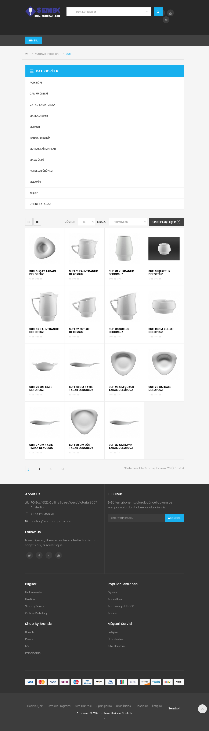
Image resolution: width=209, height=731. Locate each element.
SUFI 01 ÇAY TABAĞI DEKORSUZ (42, 272)
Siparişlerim (104, 706)
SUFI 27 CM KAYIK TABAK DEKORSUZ (41, 446)
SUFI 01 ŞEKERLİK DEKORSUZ (159, 272)
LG (27, 646)
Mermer (35, 127)
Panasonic (33, 653)
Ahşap (34, 193)
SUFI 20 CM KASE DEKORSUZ (40, 388)
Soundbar (115, 599)
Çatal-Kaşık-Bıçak (42, 105)
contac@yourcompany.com (51, 521)
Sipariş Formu (35, 606)
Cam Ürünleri (39, 93)
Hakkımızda (33, 592)
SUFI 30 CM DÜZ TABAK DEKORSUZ (81, 446)
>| (62, 469)
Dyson (112, 592)
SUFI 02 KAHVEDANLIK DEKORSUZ (44, 330)
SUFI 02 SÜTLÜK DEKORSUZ (79, 330)
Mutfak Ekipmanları (43, 149)
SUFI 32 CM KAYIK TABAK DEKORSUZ (121, 446)
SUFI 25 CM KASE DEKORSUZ (159, 388)
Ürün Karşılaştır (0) (166, 222)
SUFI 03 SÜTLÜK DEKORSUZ (119, 330)
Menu (34, 40)
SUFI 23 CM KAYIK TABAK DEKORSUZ (81, 388)
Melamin (35, 181)
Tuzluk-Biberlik (40, 138)
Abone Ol (174, 518)
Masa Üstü (37, 160)
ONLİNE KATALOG (40, 204)
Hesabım (142, 706)
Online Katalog (36, 613)
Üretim (30, 599)
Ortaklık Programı (59, 706)
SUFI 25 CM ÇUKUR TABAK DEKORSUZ (121, 388)
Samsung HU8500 (121, 606)
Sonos (112, 613)
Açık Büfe (36, 82)
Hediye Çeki (35, 706)
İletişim (113, 632)
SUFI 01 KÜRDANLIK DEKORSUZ (121, 272)
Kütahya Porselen (47, 54)
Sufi (68, 54)
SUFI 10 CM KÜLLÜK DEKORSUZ (161, 330)
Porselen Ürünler (42, 170)
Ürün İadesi (116, 639)
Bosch (29, 632)
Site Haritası (116, 646)
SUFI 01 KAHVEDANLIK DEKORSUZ (83, 272)
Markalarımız (39, 116)
